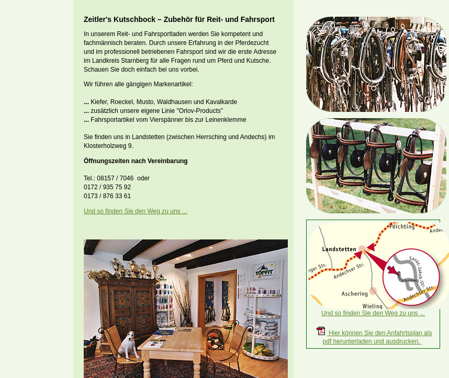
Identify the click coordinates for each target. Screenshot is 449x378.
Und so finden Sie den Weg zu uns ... (135, 211)
